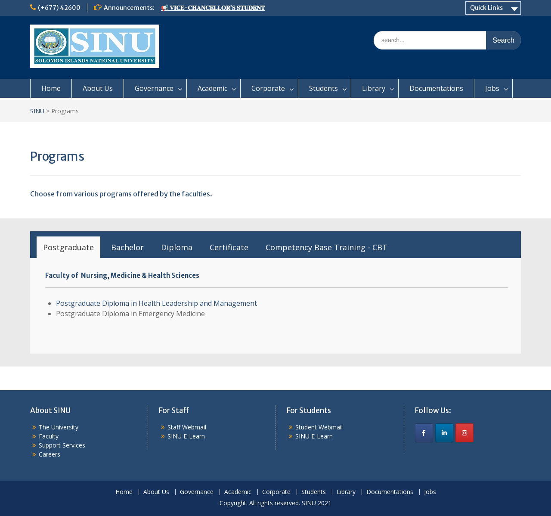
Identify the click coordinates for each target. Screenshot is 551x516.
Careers (49, 454)
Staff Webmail (186, 427)
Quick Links (486, 8)
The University (58, 427)
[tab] (68, 247)
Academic (212, 88)
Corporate (268, 88)
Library (373, 88)
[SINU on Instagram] (464, 432)
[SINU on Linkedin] (444, 432)
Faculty (49, 436)
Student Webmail (319, 427)
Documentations (436, 88)
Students (323, 88)
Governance (154, 88)
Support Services (62, 445)
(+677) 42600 (59, 8)
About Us (98, 88)
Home (51, 88)
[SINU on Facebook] (424, 432)
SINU (37, 111)
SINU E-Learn (186, 436)
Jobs (492, 88)
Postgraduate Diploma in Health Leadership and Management (156, 303)
